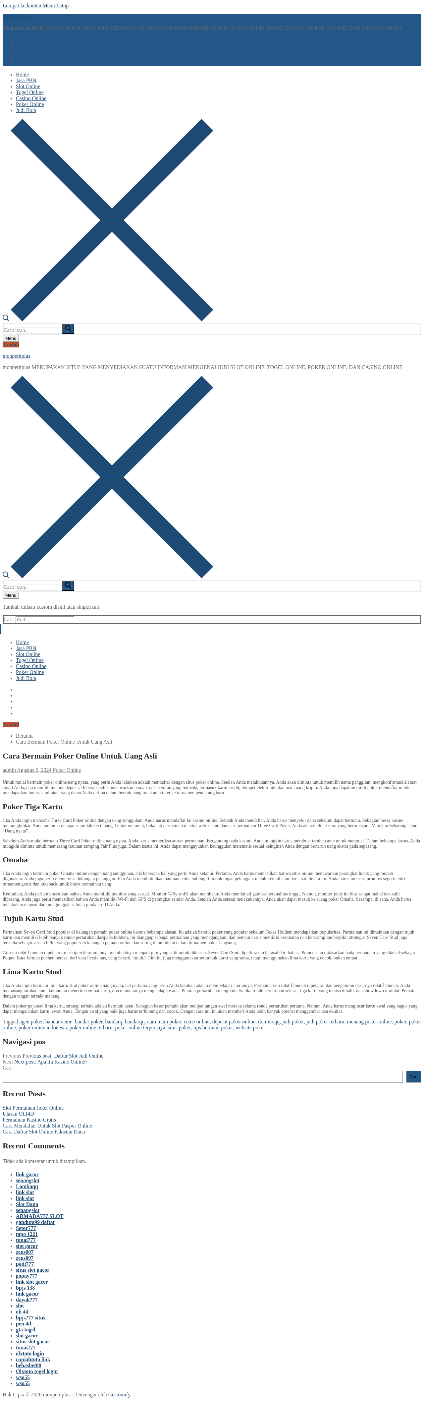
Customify (119, 1394)
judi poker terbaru (325, 1021)
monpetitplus (16, 17)
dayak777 (27, 1300)
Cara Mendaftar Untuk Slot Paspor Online (47, 1125)
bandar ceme (58, 1021)
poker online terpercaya (140, 1027)
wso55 (23, 1377)
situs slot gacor (32, 1270)
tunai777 (26, 1240)
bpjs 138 (25, 1288)
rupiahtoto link (33, 1359)
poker (400, 1021)
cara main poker (164, 1021)
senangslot (27, 1180)
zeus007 (24, 1252)
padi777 (25, 1264)
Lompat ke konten (22, 5)
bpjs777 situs (30, 1317)
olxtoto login (30, 1353)
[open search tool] (108, 320)
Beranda (24, 736)
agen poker (31, 1021)
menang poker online (369, 1021)
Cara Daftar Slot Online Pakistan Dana (44, 1131)
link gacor (27, 1174)
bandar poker (88, 1021)
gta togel (25, 1329)
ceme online (197, 1021)
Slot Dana (27, 1204)
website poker (250, 1027)
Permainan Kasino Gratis (29, 1120)
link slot (25, 1192)
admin (9, 770)
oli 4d (22, 1311)
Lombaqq (27, 1186)
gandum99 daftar (35, 1222)
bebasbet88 (28, 1365)
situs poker (179, 1027)
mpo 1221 (27, 1234)
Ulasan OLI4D (18, 1114)
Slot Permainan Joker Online (33, 1108)
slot (20, 1306)
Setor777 (26, 1228)
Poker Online (66, 770)
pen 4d (23, 1323)
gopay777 (26, 1276)
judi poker (293, 1021)
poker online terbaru (91, 1027)
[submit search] (68, 329)
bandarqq (135, 1021)
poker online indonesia (43, 1027)
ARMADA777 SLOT (40, 1216)
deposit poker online (234, 1021)
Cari (7, 1067)
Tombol (11, 344)
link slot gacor (32, 1282)
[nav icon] (11, 338)
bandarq (113, 1021)
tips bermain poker (213, 1027)
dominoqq (269, 1021)
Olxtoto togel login (37, 1371)
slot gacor (27, 1246)
